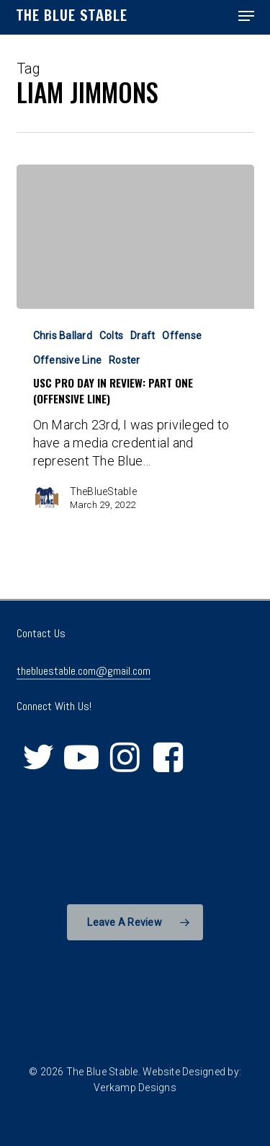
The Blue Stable (72, 16)
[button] (246, 16)
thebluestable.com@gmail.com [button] (83, 670)
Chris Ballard (62, 335)
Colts (111, 335)
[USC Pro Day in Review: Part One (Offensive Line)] (135, 237)
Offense (182, 335)
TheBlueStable (103, 491)
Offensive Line (67, 360)
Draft (142, 335)
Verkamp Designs (135, 1087)
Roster (124, 360)
